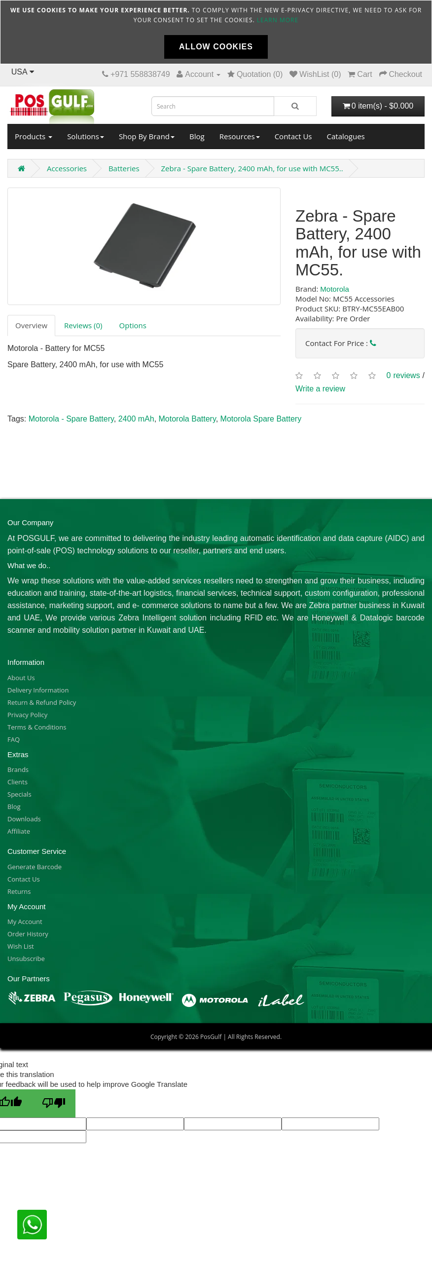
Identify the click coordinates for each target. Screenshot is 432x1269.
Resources (239, 136)
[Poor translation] (53, 1103)
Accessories (67, 168)
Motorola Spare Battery (261, 419)
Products (33, 136)
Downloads (24, 818)
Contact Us (293, 136)
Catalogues (346, 136)
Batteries (124, 168)
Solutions (85, 136)
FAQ (13, 739)
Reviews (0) (83, 325)
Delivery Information (38, 690)
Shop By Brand (147, 136)
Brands (18, 769)
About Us (21, 677)
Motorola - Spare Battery (71, 419)
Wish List (20, 946)
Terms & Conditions (36, 727)
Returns (19, 891)
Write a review (320, 389)
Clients (17, 781)
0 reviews (403, 375)
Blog (197, 136)
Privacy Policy (27, 714)
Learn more (277, 20)
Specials (19, 794)
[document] (216, 32)
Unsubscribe (26, 958)
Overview (31, 325)
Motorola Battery (187, 419)
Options (132, 325)
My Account (24, 921)
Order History (27, 933)
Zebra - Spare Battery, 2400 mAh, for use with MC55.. (252, 168)
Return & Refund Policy (41, 702)
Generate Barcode (34, 866)
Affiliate (18, 831)
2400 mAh (136, 419)
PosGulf (210, 1037)
